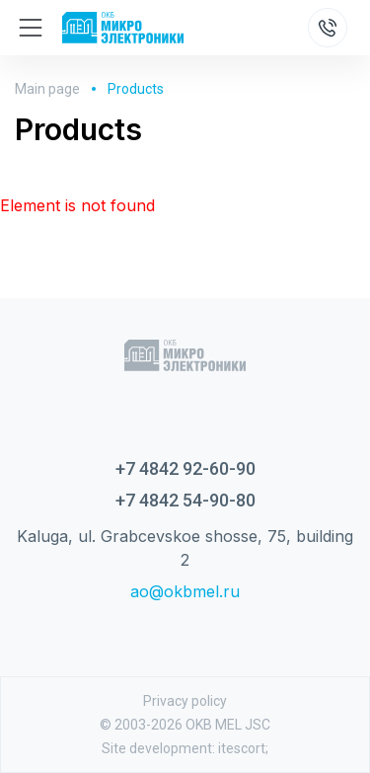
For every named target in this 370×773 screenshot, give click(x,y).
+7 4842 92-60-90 (185, 468)
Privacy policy (185, 701)
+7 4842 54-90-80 (185, 500)
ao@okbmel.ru (185, 591)
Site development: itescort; (185, 748)
